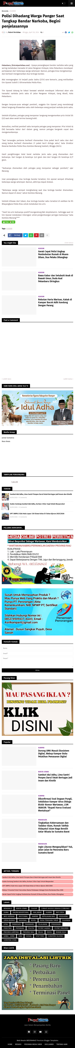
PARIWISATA (16, 924)
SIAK (20, 936)
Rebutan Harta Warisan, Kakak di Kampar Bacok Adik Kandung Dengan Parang (55, 302)
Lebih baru (7, 379)
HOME (10, 1044)
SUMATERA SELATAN (55, 936)
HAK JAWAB (37, 912)
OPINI (6, 924)
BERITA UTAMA (21, 908)
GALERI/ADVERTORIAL (21, 912)
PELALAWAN (42, 924)
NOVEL (33, 920)
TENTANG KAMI (61, 1044)
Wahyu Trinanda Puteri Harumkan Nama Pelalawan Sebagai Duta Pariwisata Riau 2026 (32, 890)
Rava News (6, 441)
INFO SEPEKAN (9, 916)
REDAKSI (18, 1044)
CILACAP (34, 908)
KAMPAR (35, 916)
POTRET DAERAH (44, 928)
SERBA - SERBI (9, 936)
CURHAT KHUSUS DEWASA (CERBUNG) (55, 908)
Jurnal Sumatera (8, 438)
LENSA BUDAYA (9, 920)
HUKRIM (13, 11)
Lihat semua (69, 243)
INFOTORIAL (23, 916)
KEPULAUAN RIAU (48, 916)
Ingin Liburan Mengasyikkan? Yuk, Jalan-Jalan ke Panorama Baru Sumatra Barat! (55, 850)
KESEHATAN (63, 916)
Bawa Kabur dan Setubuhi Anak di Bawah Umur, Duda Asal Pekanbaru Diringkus (55, 278)
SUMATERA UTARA (10, 940)
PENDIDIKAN (56, 924)
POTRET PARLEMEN (61, 928)
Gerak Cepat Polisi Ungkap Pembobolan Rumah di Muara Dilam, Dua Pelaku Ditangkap (53, 254)
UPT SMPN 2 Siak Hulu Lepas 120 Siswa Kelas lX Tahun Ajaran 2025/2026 (37, 514)
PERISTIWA (8, 928)
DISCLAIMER (49, 1044)
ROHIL (49, 932)
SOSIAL (29, 936)
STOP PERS (40, 936)
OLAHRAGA (66, 920)
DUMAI (6, 912)
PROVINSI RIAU (28, 932)
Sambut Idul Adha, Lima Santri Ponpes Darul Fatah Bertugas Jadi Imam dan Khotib (41, 494)
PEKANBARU (29, 924)
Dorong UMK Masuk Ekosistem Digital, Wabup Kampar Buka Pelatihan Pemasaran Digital (53, 753)
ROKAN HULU (61, 932)
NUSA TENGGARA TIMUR (49, 920)
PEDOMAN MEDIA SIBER (33, 1044)
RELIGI (40, 932)
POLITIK (31, 928)
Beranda (5, 11)
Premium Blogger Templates (47, 1041)
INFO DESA (60, 912)
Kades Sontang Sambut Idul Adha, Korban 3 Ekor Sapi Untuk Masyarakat (37, 504)
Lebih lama (67, 379)
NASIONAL (23, 920)
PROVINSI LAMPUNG (11, 932)
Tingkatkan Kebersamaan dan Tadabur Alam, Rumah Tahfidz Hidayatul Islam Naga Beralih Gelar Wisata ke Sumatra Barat (53, 827)
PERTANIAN (20, 928)
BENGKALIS (8, 908)
